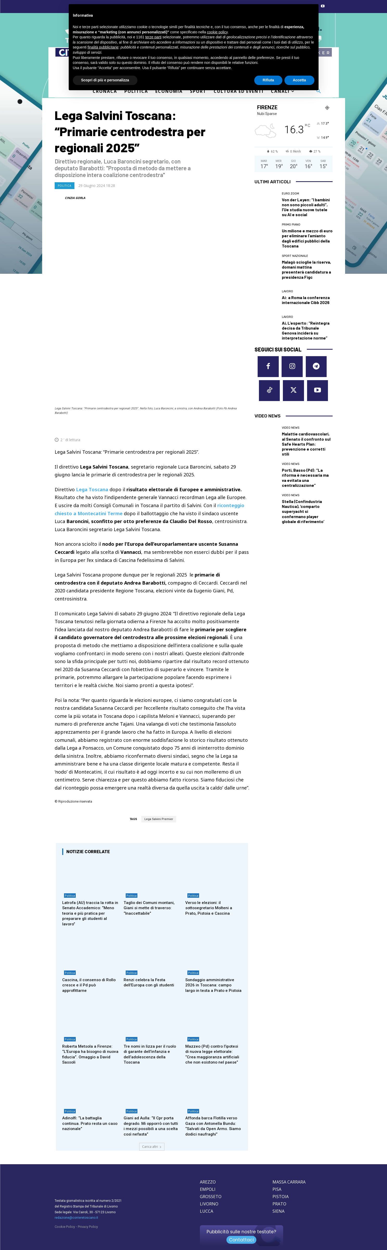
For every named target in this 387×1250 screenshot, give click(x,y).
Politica (64, 185)
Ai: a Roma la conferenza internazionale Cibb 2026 (306, 300)
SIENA (278, 1196)
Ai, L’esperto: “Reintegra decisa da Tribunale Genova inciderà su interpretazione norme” (305, 330)
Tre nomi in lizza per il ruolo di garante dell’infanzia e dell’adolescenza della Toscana (151, 1032)
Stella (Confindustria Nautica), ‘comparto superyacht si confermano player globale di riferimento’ (303, 513)
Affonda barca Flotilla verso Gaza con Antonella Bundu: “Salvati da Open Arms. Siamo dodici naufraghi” (212, 1111)
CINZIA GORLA (75, 198)
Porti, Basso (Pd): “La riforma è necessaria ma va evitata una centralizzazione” (305, 480)
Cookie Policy (65, 1212)
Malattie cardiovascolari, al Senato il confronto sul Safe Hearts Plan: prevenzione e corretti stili (306, 446)
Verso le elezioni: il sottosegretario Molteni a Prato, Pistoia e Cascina (210, 878)
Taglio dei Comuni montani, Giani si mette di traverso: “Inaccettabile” (151, 878)
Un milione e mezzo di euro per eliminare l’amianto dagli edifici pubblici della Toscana (307, 238)
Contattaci (241, 1225)
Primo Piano (291, 224)
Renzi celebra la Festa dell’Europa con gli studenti (150, 954)
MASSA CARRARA (289, 1167)
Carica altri (152, 1132)
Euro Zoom (290, 193)
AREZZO (208, 1167)
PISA (276, 1175)
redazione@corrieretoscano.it (76, 1203)
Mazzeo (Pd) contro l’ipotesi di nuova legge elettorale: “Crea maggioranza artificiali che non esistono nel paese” (211, 1035)
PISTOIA (280, 1182)
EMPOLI (207, 1175)
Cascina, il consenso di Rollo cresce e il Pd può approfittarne (90, 957)
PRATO (279, 1189)
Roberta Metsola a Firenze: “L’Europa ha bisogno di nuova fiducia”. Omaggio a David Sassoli (89, 1032)
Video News (290, 430)
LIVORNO (209, 1189)
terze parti (153, 37)
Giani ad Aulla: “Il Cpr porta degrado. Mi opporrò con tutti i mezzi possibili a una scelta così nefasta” (150, 1111)
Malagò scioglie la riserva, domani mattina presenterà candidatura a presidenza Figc (306, 269)
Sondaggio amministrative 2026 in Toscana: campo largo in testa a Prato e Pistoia (211, 959)
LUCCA (206, 1196)
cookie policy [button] (217, 32)
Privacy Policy (88, 1212)
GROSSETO (210, 1182)
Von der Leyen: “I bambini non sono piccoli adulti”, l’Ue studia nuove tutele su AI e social (306, 207)
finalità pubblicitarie (102, 47)
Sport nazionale (295, 255)
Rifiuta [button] (268, 80)
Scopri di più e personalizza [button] (105, 80)
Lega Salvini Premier (158, 788)
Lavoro (287, 291)
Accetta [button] (299, 80)
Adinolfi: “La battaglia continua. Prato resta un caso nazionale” (85, 1109)
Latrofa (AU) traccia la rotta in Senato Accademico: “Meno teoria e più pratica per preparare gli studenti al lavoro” (89, 883)
